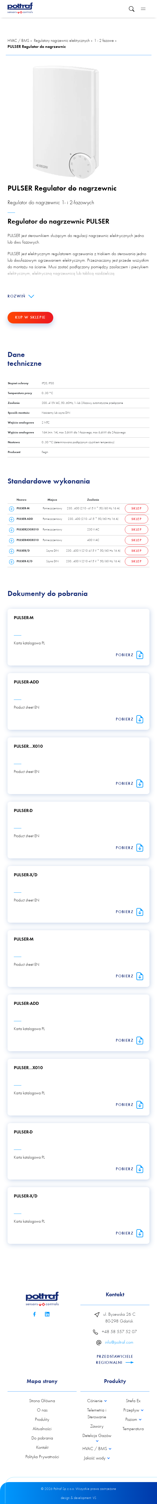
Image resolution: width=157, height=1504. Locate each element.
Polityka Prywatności (42, 1457)
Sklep (136, 508)
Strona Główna (42, 1401)
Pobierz (129, 655)
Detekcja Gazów (96, 1436)
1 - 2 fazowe (104, 41)
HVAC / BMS (18, 41)
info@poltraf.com (119, 1342)
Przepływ (131, 1410)
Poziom (131, 1420)
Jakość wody (95, 1458)
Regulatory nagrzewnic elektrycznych (62, 41)
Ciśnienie (95, 1401)
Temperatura (133, 1429)
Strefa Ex (133, 1401)
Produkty (42, 1420)
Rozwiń (21, 296)
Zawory (96, 1426)
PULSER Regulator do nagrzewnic (37, 47)
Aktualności (42, 1429)
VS (94, 1498)
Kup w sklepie (30, 318)
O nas (42, 1410)
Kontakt (42, 1448)
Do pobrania (42, 1438)
